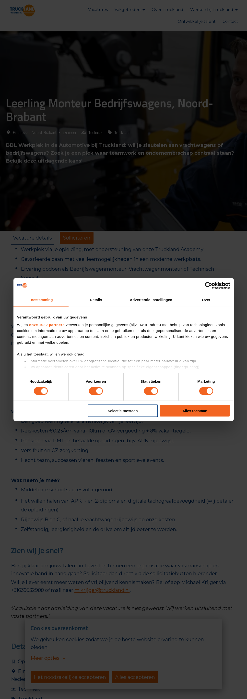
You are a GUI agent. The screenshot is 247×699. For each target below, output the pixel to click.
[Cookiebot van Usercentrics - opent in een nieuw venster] (208, 285)
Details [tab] (96, 299)
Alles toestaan (194, 411)
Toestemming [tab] (41, 299)
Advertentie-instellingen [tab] (151, 299)
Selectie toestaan (123, 411)
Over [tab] (206, 299)
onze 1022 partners (47, 325)
